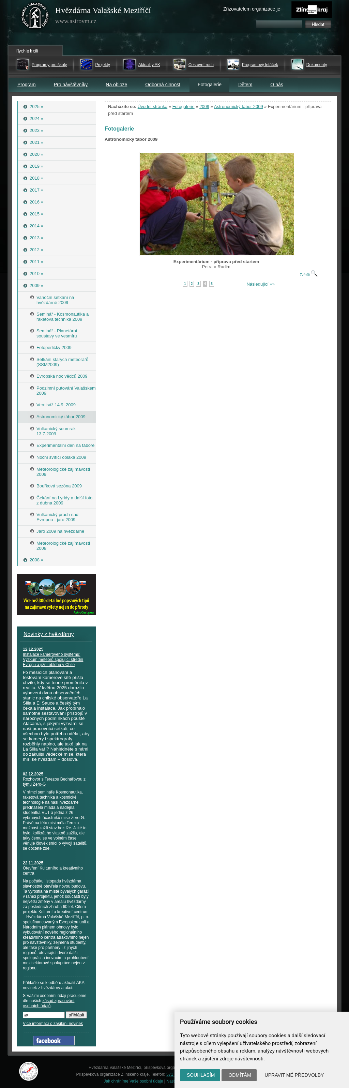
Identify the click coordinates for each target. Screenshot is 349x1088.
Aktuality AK (149, 64)
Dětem (245, 84)
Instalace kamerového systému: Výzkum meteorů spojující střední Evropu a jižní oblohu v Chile (53, 659)
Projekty (102, 64)
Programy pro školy (49, 64)
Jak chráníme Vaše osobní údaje (133, 1081)
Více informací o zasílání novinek (53, 1023)
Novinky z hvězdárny (49, 634)
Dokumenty (316, 64)
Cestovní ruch (201, 64)
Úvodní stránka (152, 106)
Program (26, 84)
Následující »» (260, 284)
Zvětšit (308, 275)
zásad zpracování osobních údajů (48, 1003)
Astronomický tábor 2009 (238, 106)
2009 (204, 106)
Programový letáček (260, 64)
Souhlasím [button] (201, 1075)
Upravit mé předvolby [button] (294, 1075)
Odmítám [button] (239, 1075)
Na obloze (116, 84)
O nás (276, 84)
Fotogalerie (183, 106)
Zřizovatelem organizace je (251, 9)
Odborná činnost (162, 84)
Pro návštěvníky (71, 84)
